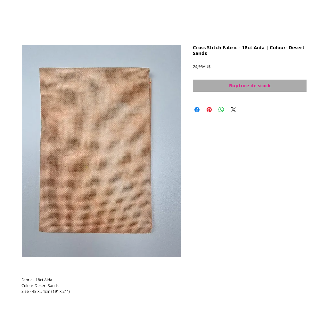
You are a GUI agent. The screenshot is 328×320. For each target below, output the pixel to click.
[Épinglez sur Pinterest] (209, 109)
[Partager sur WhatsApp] (221, 109)
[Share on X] (233, 109)
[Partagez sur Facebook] (197, 109)
